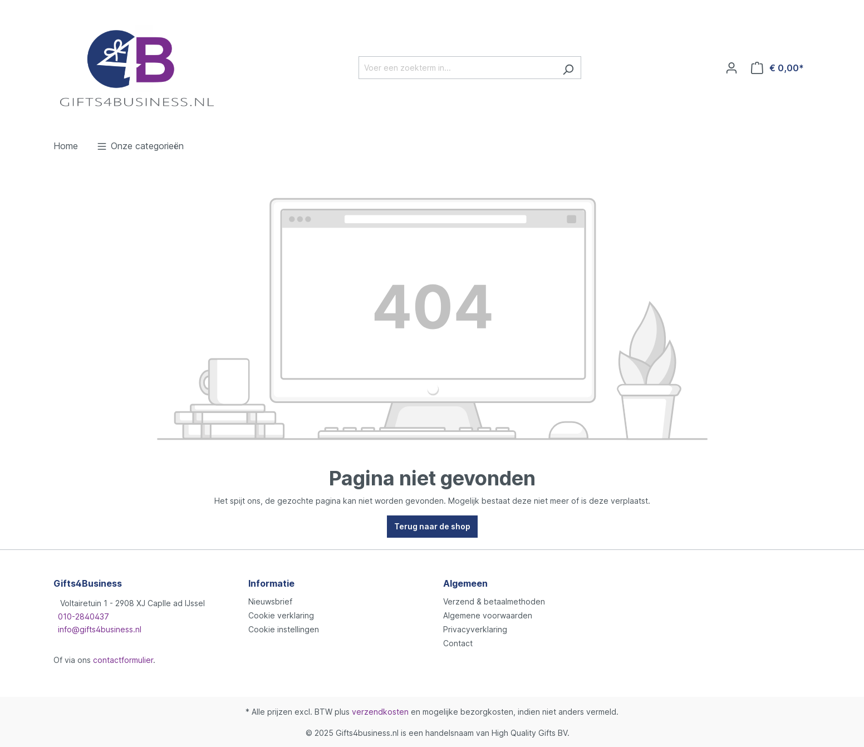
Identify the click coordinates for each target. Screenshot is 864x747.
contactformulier (123, 660)
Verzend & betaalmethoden (494, 601)
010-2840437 (83, 616)
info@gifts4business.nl (99, 629)
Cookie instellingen (283, 629)
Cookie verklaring (281, 615)
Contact (458, 643)
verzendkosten (380, 711)
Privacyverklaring (475, 629)
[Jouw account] (731, 67)
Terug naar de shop (432, 526)
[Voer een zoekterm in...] (457, 67)
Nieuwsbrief (270, 601)
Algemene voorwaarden (487, 615)
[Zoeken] (568, 67)
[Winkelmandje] (777, 67)
